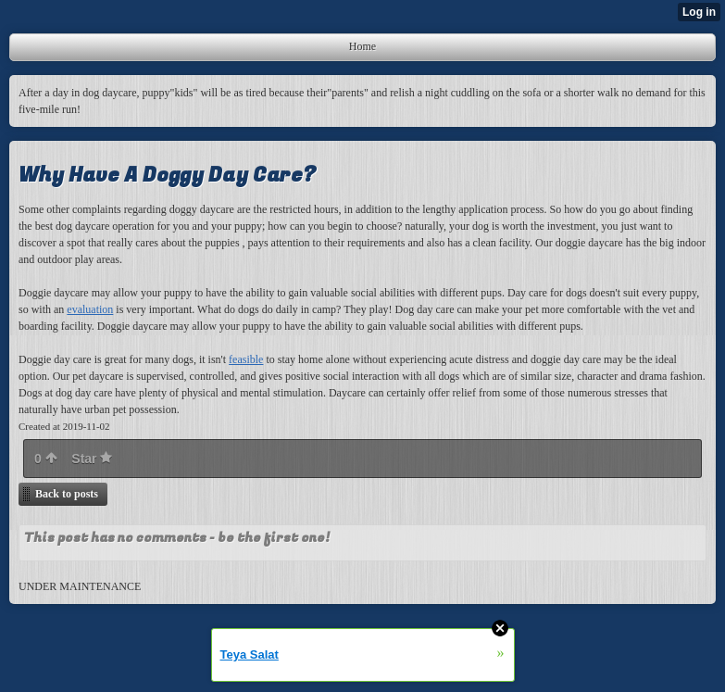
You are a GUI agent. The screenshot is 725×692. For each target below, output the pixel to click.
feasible (246, 359)
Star (91, 458)
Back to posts (66, 493)
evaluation (90, 309)
